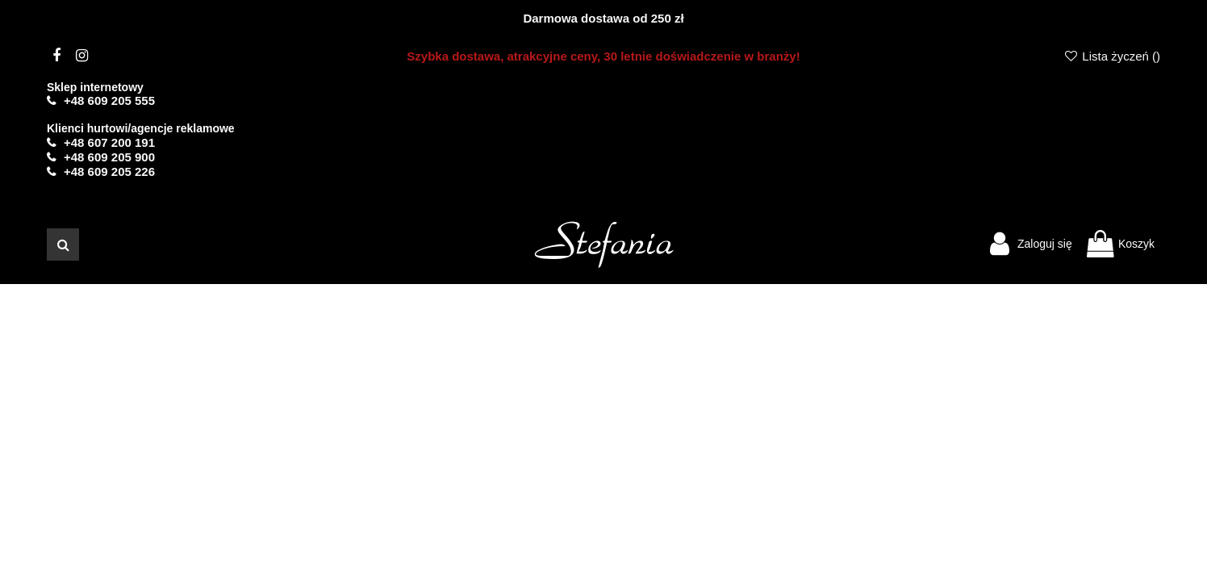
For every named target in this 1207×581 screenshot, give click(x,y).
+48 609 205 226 (109, 171)
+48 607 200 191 (109, 142)
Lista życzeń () (1111, 56)
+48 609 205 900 (109, 157)
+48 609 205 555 (109, 100)
